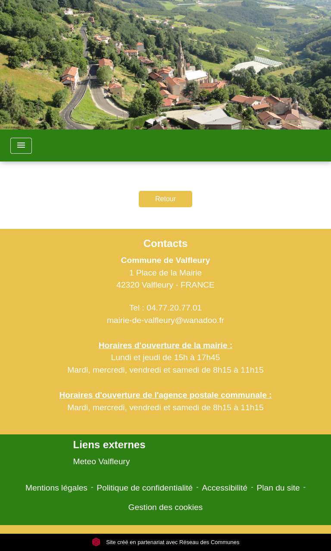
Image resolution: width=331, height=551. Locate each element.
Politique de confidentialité (145, 487)
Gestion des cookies (165, 507)
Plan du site (278, 487)
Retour (165, 199)
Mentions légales (56, 487)
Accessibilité (225, 487)
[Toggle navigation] (21, 146)
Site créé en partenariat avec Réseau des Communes (166, 542)
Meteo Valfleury (101, 461)
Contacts (166, 243)
